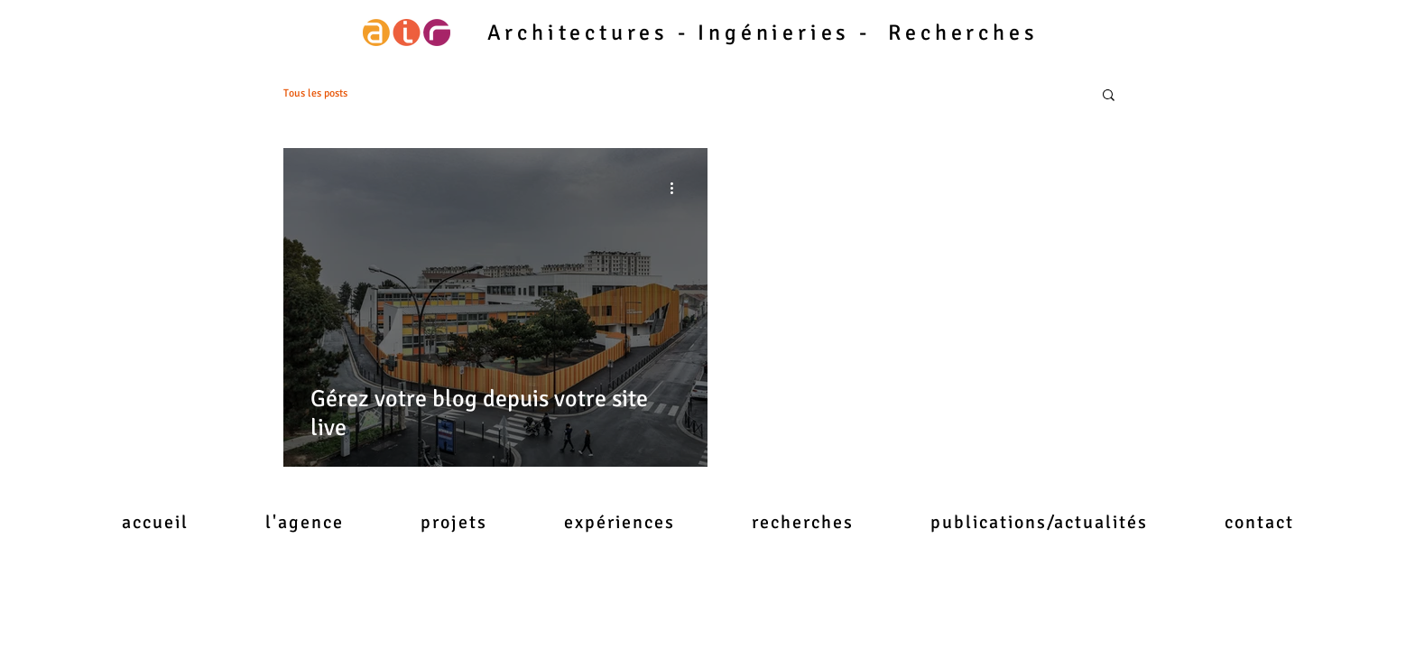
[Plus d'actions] (678, 188)
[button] (1108, 96)
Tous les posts (315, 93)
